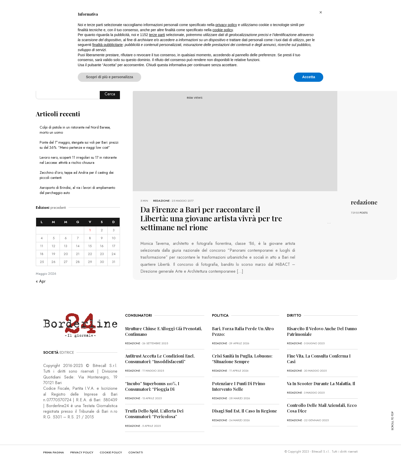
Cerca (110, 94)
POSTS (363, 213)
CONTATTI (135, 444)
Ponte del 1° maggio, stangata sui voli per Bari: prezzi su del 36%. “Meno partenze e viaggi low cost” (79, 145)
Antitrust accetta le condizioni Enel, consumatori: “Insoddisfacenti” (160, 350)
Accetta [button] (308, 77)
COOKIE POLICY (111, 444)
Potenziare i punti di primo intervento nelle (238, 378)
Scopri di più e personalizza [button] (109, 77)
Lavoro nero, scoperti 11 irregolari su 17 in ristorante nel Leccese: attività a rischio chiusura (78, 160)
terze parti (157, 35)
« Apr (41, 281)
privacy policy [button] (226, 25)
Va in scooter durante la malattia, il (321, 375)
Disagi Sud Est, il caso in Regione (244, 403)
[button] (321, 12)
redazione (161, 201)
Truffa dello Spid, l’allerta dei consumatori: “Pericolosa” (154, 405)
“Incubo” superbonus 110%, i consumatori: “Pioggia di (152, 378)
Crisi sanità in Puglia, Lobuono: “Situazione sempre (242, 350)
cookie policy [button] (223, 30)
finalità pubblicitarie (107, 45)
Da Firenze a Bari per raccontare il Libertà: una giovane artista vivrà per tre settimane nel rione (211, 213)
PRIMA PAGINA (53, 444)
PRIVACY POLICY (81, 444)
